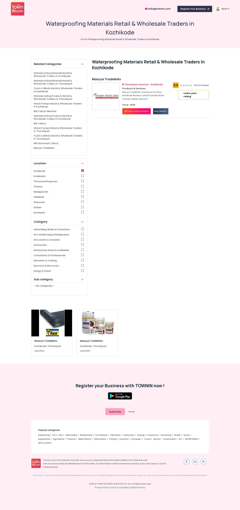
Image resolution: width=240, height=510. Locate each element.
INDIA (222, 9)
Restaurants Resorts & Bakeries (59, 250)
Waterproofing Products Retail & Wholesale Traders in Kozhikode (53, 117)
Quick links (115, 411)
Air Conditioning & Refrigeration (59, 234)
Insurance (153, 435)
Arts (60, 435)
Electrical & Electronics (59, 265)
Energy (141, 435)
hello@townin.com (158, 8)
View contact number (136, 111)
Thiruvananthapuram (59, 181)
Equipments (44, 439)
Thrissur (59, 186)
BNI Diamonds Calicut (46, 143)
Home (84, 39)
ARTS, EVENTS (44, 443)
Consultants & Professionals (59, 255)
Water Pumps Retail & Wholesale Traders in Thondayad (58, 129)
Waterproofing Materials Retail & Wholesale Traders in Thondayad (53, 82)
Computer (136, 439)
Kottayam (59, 212)
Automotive (59, 245)
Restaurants (86, 435)
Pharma (71, 439)
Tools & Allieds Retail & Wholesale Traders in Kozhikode (58, 90)
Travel (147, 439)
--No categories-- (44, 285)
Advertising (44, 435)
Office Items (100, 439)
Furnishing (166, 435)
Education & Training (59, 260)
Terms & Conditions (120, 487)
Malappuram (59, 191)
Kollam (59, 207)
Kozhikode (59, 171)
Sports (156, 439)
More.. (145, 99)
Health (177, 435)
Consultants (101, 435)
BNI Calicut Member (45, 111)
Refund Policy (138, 487)
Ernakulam (59, 176)
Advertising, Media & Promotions (59, 229)
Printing (113, 439)
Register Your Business (194, 8)
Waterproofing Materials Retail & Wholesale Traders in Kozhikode (53, 74)
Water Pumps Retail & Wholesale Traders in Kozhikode (58, 105)
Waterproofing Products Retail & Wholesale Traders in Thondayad (53, 97)
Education (115, 435)
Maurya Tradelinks (44, 147)
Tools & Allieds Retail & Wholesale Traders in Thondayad (58, 137)
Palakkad (59, 197)
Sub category (59, 279)
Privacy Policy (102, 487)
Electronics (129, 435)
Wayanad (59, 202)
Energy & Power (59, 270)
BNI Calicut (40, 123)
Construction (169, 439)
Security (124, 439)
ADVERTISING (191, 439)
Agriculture (58, 439)
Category (59, 222)
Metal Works (84, 439)
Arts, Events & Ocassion (59, 239)
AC (53, 435)
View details (160, 111)
